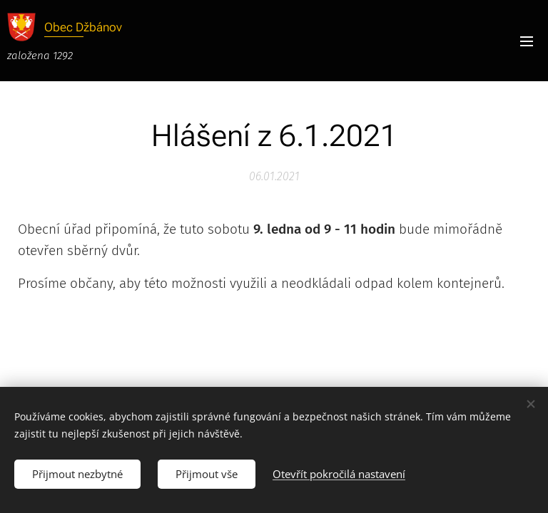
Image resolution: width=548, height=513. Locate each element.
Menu (526, 41)
